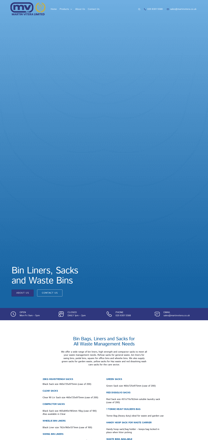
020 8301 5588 (123, 315)
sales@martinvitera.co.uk (177, 315)
